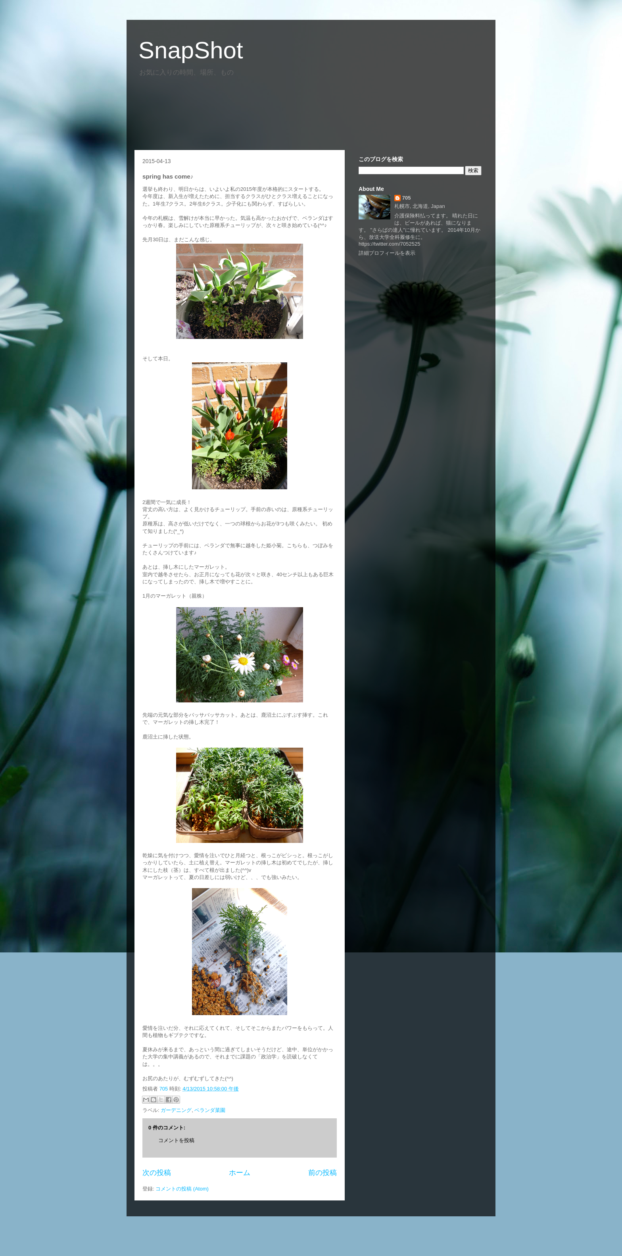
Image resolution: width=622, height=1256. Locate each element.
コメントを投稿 (176, 1140)
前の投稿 (322, 1173)
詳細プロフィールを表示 (387, 253)
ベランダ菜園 (209, 1110)
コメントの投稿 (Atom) (182, 1189)
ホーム (239, 1173)
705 (164, 1089)
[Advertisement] (278, 110)
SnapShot (190, 50)
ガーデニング (176, 1110)
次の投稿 (156, 1173)
